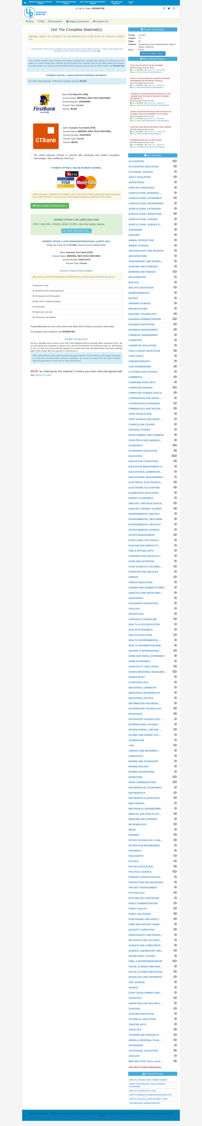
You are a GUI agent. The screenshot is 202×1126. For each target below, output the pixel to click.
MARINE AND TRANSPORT (143, 761)
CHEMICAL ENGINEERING (143, 335)
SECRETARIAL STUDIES (142, 956)
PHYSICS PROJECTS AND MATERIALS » (149, 72)
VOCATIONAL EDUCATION (143, 1050)
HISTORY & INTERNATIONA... (145, 651)
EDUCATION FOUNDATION (143, 461)
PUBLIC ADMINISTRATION (143, 903)
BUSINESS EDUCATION (142, 324)
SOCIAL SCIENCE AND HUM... (145, 966)
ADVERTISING (136, 182)
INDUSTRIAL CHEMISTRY (143, 687)
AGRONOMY (135, 230)
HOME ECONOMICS (139, 661)
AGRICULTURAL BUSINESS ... (145, 193)
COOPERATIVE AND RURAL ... (145, 398)
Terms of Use (43, 375)
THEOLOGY (135, 1029)
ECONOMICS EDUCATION (143, 451)
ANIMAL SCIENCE (139, 245)
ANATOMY (134, 235)
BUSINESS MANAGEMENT (143, 330)
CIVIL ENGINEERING (140, 366)
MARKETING (136, 777)
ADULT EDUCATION (139, 177)
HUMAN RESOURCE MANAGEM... (147, 672)
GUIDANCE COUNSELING (143, 619)
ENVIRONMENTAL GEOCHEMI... (146, 519)
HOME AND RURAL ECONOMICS (147, 656)
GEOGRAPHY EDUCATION (143, 603)
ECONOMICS (136, 445)
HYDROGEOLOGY (139, 682)
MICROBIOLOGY (138, 824)
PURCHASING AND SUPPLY (144, 919)
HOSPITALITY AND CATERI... (144, 666)
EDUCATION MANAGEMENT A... (146, 466)
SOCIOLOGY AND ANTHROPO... (146, 977)
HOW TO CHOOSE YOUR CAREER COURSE (148, 1080)
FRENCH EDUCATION (141, 582)
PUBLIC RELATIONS (140, 914)
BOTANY (133, 298)
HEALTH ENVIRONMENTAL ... (145, 640)
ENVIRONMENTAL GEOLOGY (145, 524)
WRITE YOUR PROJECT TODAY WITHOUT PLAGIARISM (147, 1085)
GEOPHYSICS (136, 614)
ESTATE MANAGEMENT (142, 535)
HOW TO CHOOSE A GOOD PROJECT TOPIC (148, 1099)
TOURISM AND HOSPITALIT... (145, 1035)
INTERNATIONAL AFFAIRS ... (144, 724)
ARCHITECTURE (138, 256)
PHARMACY (135, 850)
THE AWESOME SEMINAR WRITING (144, 1103)
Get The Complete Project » (153, 53)
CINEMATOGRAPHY (140, 361)
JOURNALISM (136, 740)
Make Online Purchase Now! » (50, 205)
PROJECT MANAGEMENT (143, 887)
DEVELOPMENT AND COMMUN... (147, 435)
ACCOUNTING (136, 161)
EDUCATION (135, 456)
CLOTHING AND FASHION (143, 372)
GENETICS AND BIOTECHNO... (145, 593)
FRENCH (133, 577)
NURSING (134, 835)
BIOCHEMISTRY (137, 277)
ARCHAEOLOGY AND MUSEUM (146, 251)
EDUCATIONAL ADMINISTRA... (145, 472)
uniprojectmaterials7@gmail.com (102, 277)
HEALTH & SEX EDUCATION (144, 624)
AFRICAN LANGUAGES (141, 187)
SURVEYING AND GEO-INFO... (145, 1003)
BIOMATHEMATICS (139, 293)
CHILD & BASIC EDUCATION (144, 351)
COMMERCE (135, 377)
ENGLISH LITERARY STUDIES (145, 508)
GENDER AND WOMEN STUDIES (147, 587)
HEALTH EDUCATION (140, 635)
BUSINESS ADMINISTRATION (145, 319)
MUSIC (132, 830)
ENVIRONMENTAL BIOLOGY (144, 514)
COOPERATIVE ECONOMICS (144, 403)
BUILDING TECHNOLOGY (143, 314)
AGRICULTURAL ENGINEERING (146, 203)
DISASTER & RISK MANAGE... (145, 440)
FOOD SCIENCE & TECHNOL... (145, 566)
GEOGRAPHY (136, 598)
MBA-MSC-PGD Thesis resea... (145, 1061)
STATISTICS (135, 998)
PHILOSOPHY (136, 856)
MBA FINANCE (137, 803)
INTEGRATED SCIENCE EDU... (145, 719)
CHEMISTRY (135, 340)
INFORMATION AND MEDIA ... (145, 703)
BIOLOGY (134, 282)
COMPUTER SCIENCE (141, 387)
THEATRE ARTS (137, 1024)
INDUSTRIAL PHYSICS (141, 698)
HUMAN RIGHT (137, 677)
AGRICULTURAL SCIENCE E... (145, 224)
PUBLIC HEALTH (138, 908)
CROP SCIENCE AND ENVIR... (145, 419)
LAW (131, 745)
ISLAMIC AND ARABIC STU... (145, 735)
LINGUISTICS (136, 756)
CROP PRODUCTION (140, 414)
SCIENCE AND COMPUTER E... (145, 945)
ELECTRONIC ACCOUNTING (144, 487)
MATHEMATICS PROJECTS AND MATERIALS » (151, 147)
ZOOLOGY (134, 1056)
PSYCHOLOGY (137, 893)
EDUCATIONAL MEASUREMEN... (147, 477)
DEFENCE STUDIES (139, 429)
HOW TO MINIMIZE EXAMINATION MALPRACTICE (150, 1095)
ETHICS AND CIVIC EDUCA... (144, 540)
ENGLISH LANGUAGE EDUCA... (146, 503)
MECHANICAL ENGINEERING (145, 808)
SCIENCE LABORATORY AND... (146, 951)
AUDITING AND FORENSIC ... (145, 266)
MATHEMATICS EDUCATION (144, 798)
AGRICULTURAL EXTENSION (145, 209)
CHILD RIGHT (136, 356)
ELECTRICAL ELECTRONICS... (145, 482)
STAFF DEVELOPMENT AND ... (145, 993)
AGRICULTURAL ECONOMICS (145, 198)
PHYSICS (134, 861)
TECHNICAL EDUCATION (142, 1019)
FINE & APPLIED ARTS (141, 550)
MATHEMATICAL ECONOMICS (145, 787)
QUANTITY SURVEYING (142, 929)
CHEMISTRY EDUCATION (142, 345)
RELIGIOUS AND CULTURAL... (145, 940)
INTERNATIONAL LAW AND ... (145, 729)
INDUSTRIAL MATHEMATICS (144, 693)
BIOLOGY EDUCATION (141, 287)
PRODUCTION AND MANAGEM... (147, 882)
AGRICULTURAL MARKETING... (146, 214)
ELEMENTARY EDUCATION (143, 493)
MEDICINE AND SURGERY (143, 819)
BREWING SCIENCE (140, 303)
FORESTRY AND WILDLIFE (143, 572)
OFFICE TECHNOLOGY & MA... (146, 840)
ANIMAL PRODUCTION (141, 240)
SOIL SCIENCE (137, 982)
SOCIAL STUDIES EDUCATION (145, 972)
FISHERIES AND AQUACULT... (145, 556)
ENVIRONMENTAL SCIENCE (144, 530)
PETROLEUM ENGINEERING (144, 845)
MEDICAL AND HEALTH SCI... (145, 814)
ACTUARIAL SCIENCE (141, 172)
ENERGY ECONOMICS (141, 498)
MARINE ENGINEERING (142, 772)
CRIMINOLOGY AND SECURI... (145, 408)
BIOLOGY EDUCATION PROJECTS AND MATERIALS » (153, 105)
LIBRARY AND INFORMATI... (144, 751)
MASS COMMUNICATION (142, 782)
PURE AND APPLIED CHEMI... (145, 924)
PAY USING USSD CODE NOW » (76, 231)
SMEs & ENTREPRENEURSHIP (145, 961)
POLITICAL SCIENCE (140, 872)
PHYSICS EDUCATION (141, 866)
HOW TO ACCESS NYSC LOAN (142, 1091)
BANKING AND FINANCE (142, 272)
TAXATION (134, 1008)
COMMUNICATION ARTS (142, 382)
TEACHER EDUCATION (141, 1014)
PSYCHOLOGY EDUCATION (144, 898)
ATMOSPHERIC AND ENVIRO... (146, 261)
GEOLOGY (134, 608)
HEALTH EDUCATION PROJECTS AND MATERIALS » (153, 121)
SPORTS (133, 987)
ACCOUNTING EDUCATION (144, 166)
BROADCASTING (138, 308)
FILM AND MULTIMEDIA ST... (144, 545)
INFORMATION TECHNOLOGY (145, 708)
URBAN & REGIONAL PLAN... (145, 1040)
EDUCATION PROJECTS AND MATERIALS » (150, 87)
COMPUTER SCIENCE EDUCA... (146, 393)
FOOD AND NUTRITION (141, 561)
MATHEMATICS (137, 793)
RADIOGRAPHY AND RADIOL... (146, 935)
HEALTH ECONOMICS (141, 629)
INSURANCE (135, 714)
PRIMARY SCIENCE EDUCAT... (145, 877)
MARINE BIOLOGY (139, 766)
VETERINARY (136, 1045)
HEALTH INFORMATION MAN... (145, 645)
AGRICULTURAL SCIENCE (143, 219)
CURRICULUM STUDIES (142, 424)
